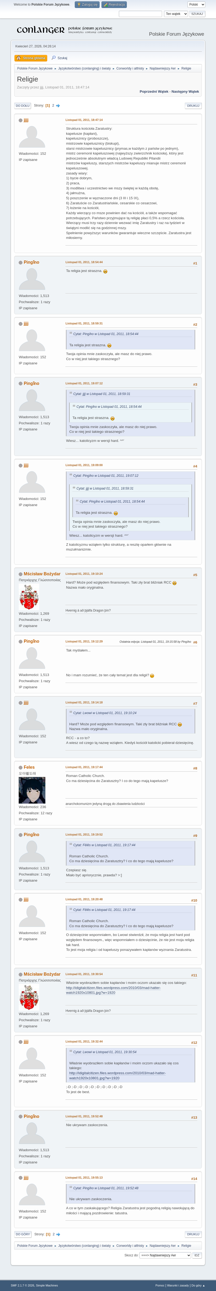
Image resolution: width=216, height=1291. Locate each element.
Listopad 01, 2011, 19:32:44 (84, 1041)
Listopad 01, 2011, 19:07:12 (84, 383)
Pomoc (159, 1285)
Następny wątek (185, 91)
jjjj (26, 120)
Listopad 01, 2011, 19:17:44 (84, 767)
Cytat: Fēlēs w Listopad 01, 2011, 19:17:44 (104, 845)
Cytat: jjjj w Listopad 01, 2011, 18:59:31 (101, 394)
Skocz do (131, 1255)
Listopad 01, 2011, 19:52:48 (84, 1116)
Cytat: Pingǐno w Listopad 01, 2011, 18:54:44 (105, 334)
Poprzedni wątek (154, 91)
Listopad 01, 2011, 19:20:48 (84, 899)
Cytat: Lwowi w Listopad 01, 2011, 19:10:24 (104, 713)
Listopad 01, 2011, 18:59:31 (84, 323)
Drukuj (193, 105)
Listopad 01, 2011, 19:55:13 (84, 1177)
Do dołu (22, 105)
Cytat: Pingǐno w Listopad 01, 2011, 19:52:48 (105, 1188)
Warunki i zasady (178, 1285)
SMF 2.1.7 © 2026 (22, 1285)
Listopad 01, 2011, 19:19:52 (84, 834)
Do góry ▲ (198, 1285)
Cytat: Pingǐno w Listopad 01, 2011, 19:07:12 (105, 476)
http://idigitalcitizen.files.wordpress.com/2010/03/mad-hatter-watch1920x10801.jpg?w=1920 (113, 990)
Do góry (23, 1234)
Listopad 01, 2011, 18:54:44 (84, 262)
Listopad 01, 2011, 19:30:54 (84, 974)
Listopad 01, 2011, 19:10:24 (84, 573)
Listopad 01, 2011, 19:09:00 (84, 465)
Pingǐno (31, 262)
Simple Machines (47, 1285)
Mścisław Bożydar (42, 574)
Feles (29, 767)
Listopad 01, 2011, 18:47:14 (84, 119)
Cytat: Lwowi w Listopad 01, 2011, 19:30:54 (104, 1052)
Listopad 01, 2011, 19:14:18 (84, 702)
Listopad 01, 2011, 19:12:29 (84, 641)
